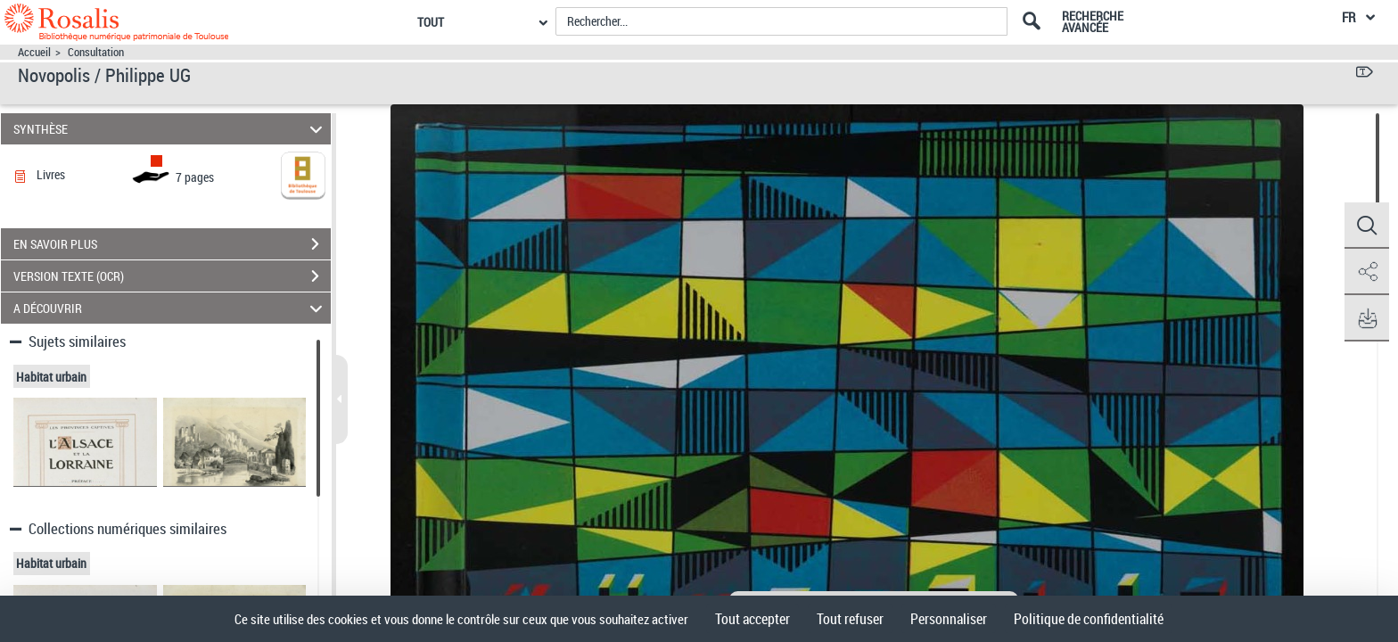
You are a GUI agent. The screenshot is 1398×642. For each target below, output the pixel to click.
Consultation (96, 52)
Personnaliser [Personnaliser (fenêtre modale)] (948, 619)
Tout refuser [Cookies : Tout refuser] (850, 619)
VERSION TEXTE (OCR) (172, 276)
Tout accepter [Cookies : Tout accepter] (752, 619)
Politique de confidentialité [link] (1089, 619)
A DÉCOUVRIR (170, 308)
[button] (1367, 225)
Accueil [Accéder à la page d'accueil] (34, 52)
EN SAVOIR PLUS (172, 244)
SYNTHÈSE (170, 128)
